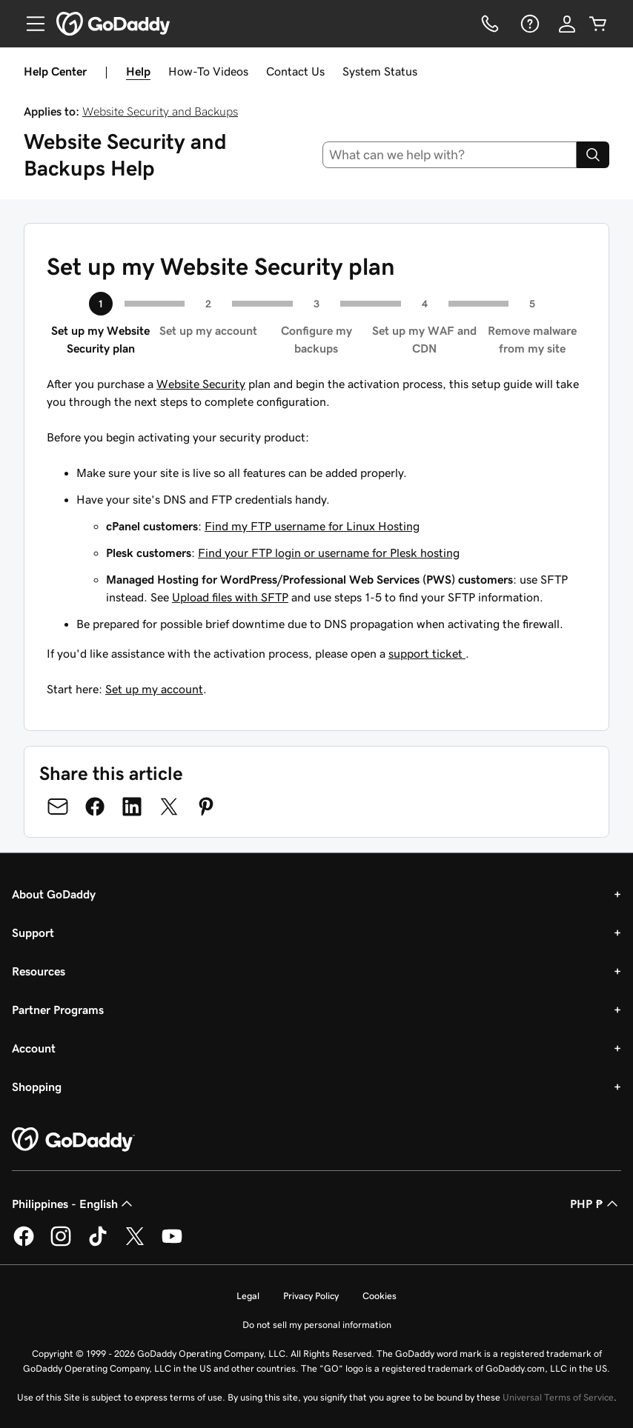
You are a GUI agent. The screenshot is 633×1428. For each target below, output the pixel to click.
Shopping (37, 1086)
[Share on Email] (57, 806)
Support (33, 932)
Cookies (379, 1296)
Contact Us (295, 71)
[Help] (528, 24)
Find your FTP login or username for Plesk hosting (329, 552)
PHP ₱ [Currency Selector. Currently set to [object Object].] (595, 1203)
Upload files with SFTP (230, 597)
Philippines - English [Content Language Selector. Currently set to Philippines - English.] (74, 1203)
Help (138, 71)
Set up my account (154, 689)
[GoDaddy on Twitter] (135, 1244)
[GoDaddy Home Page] (73, 1139)
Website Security (200, 384)
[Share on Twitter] (169, 806)
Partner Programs (58, 1009)
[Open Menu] (30, 24)
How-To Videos (208, 71)
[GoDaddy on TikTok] (98, 1244)
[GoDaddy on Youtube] (172, 1244)
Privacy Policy (311, 1296)
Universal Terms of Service (558, 1397)
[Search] (593, 154)
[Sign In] (567, 24)
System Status (379, 71)
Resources (38, 971)
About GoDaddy (54, 894)
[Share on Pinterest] (206, 806)
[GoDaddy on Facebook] (24, 1244)
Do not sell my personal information (316, 1324)
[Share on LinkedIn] (131, 806)
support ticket (426, 653)
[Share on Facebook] (94, 806)
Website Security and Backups (160, 111)
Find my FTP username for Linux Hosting (312, 526)
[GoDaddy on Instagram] (61, 1244)
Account (34, 1048)
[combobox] (450, 154)
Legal (247, 1296)
